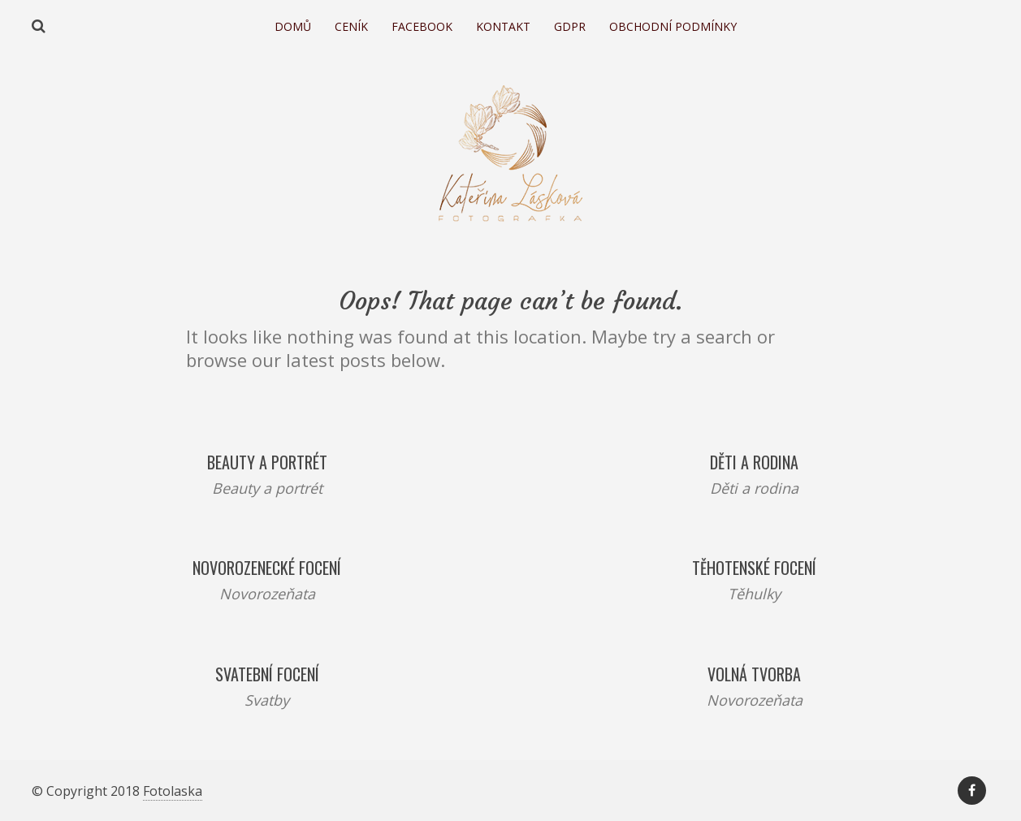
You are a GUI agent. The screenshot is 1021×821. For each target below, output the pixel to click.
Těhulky (754, 593)
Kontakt (503, 26)
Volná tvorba (754, 674)
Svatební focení (267, 674)
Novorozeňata (267, 593)
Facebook (422, 26)
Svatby (266, 700)
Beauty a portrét (267, 462)
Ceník (351, 26)
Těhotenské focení (754, 567)
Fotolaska (172, 791)
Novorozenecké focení (267, 567)
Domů (293, 26)
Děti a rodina (754, 462)
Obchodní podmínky (673, 26)
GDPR (570, 26)
